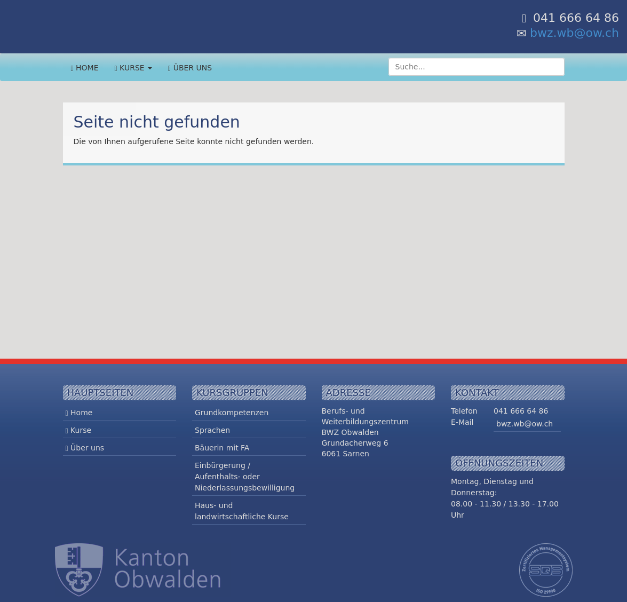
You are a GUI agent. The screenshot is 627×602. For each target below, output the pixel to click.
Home (85, 68)
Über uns (190, 68)
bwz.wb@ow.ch (574, 32)
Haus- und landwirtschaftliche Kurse (242, 511)
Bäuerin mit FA (222, 447)
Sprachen (212, 430)
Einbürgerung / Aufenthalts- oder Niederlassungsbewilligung (245, 476)
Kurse (134, 68)
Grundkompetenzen (231, 412)
